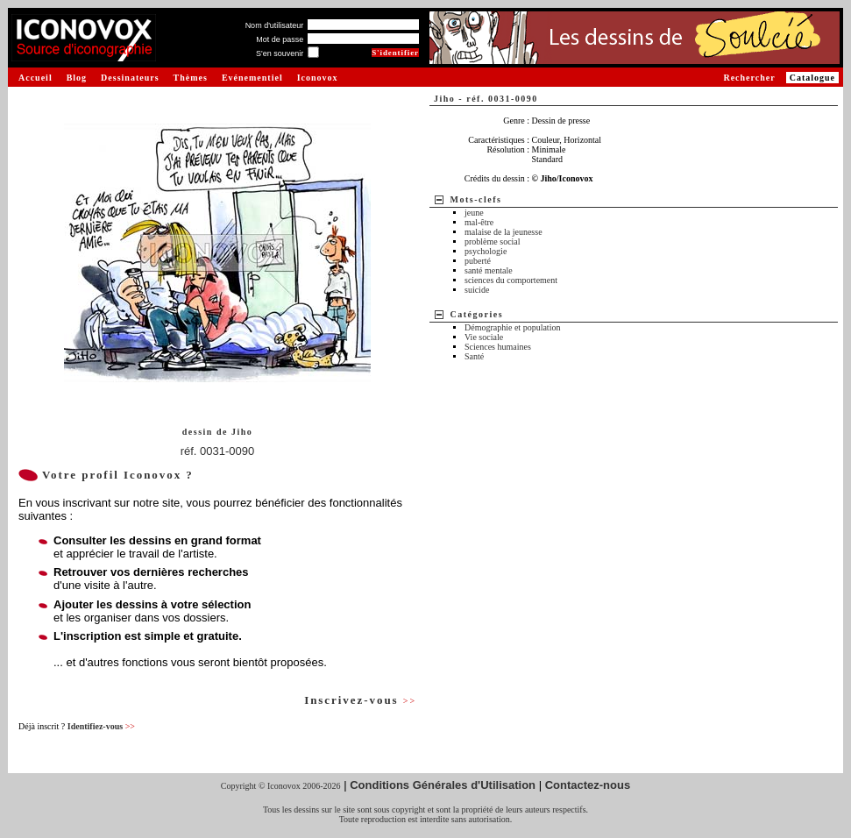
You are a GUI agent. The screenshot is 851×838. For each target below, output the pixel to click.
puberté (478, 261)
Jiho (241, 432)
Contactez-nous (588, 785)
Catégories (477, 314)
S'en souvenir (279, 53)
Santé (474, 356)
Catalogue (812, 77)
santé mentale (489, 270)
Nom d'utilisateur (274, 25)
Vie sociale (484, 337)
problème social (493, 241)
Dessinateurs (130, 77)
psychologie (486, 251)
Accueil (35, 77)
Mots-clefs (476, 199)
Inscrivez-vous (360, 700)
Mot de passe (279, 39)
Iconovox (317, 77)
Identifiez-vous (101, 726)
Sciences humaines (498, 347)
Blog (77, 77)
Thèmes (191, 77)
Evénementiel (252, 77)
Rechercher (749, 77)
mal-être (479, 222)
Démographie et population (512, 327)
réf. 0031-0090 (218, 451)
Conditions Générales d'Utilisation (442, 785)
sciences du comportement (511, 280)
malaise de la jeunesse (504, 232)
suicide (477, 290)
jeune (474, 212)
